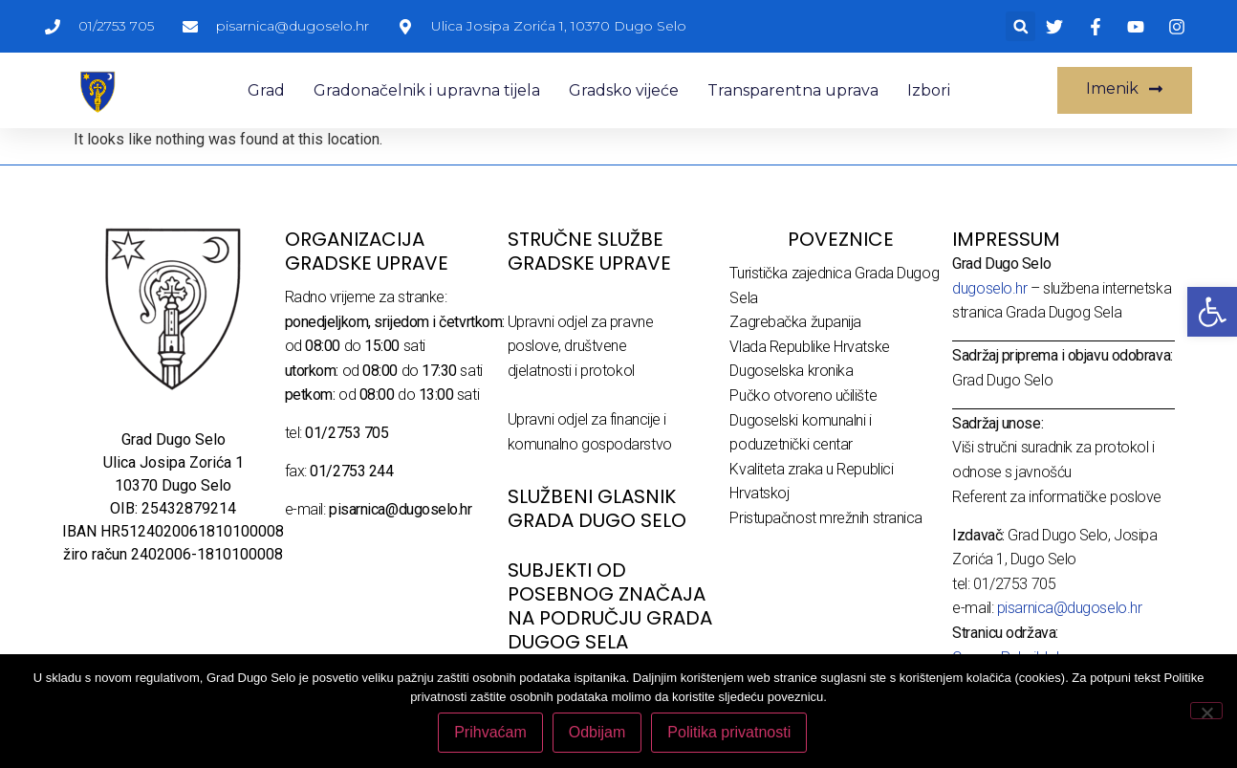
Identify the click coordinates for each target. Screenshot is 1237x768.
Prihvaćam (491, 733)
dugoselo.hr (989, 288)
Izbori (928, 90)
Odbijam (598, 733)
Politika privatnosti (730, 733)
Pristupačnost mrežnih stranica (825, 518)
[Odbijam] (1206, 710)
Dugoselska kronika (791, 371)
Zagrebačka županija (794, 322)
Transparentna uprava (793, 90)
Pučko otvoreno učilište (803, 395)
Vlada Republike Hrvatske (809, 347)
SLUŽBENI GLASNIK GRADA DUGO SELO (597, 508)
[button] (1020, 26)
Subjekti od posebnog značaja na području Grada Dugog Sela (610, 606)
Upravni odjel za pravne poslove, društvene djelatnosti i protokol (581, 346)
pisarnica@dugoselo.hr (1069, 608)
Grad (266, 90)
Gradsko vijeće (624, 90)
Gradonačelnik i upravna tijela (427, 90)
